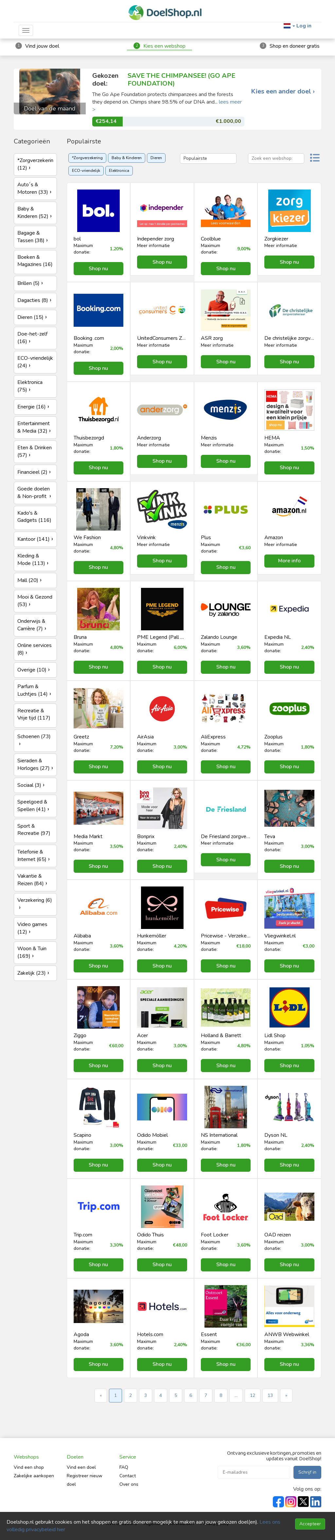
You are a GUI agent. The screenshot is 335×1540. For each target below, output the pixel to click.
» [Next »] (286, 1395)
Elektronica (119, 170)
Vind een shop (29, 1467)
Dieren (156, 157)
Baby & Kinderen (127, 157)
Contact (127, 1476)
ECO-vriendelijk (86, 170)
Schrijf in (307, 1472)
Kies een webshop (164, 46)
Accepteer (310, 1524)
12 (252, 1395)
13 (270, 1395)
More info (289, 560)
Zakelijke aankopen (34, 1476)
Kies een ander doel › (283, 91)
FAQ (123, 1467)
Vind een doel (81, 1467)
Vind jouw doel (42, 46)
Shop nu (98, 268)
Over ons (128, 1484)
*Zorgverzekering (87, 157)
